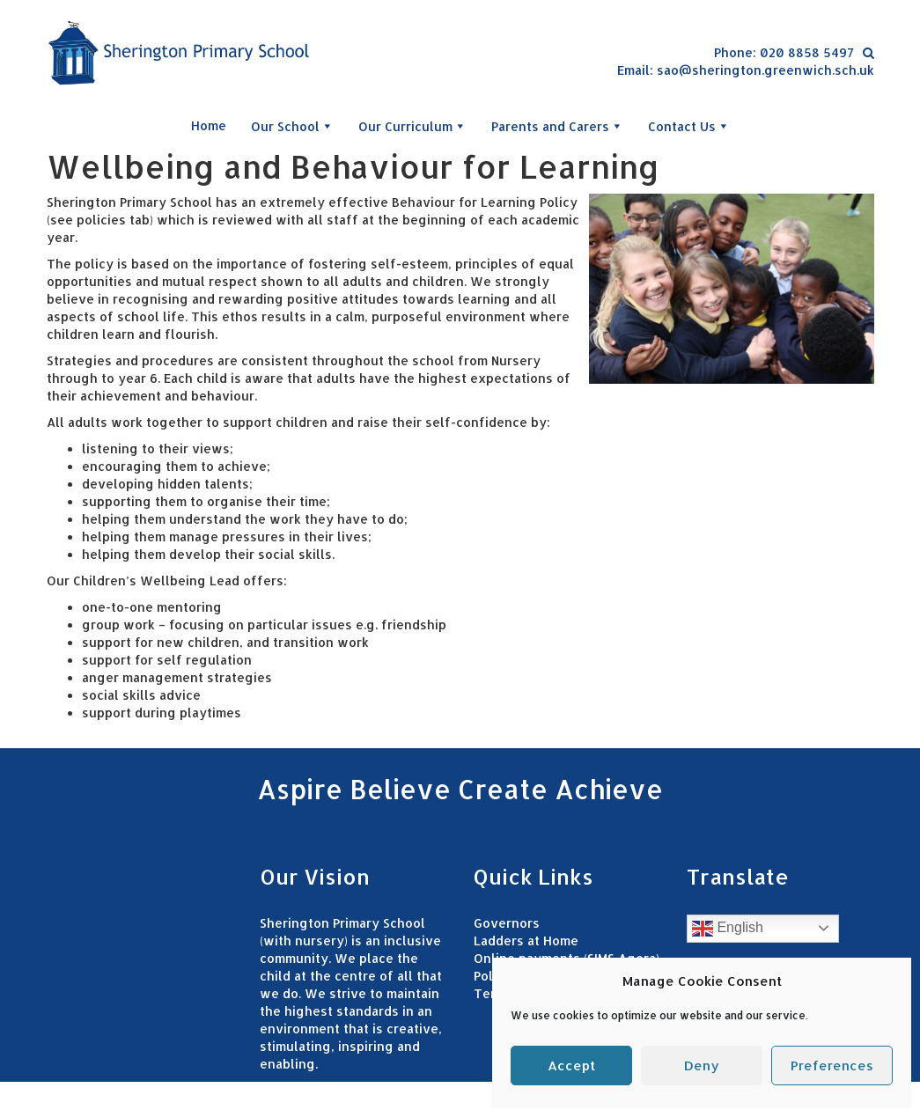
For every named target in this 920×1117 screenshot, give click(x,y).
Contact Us (689, 125)
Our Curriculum (412, 125)
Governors (507, 922)
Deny (701, 1065)
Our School (292, 125)
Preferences (832, 1065)
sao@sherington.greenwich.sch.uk (765, 69)
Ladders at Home (526, 940)
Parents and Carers (557, 125)
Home (208, 125)
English (727, 928)
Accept (571, 1065)
